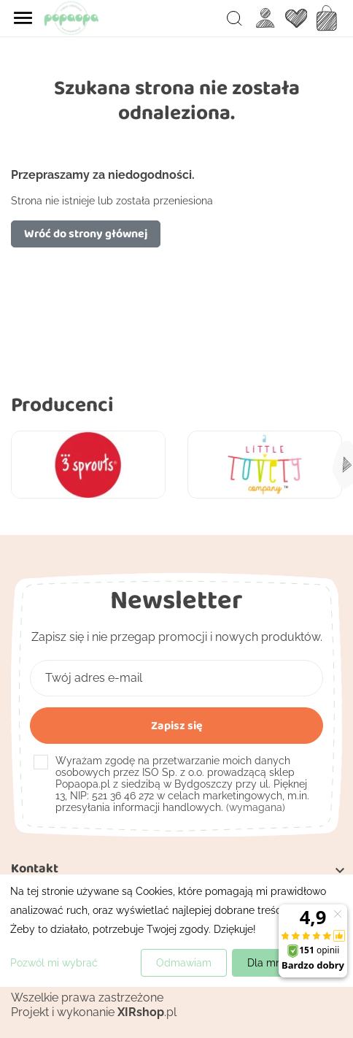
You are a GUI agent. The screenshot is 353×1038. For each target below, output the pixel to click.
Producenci (62, 404)
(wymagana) (182, 784)
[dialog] (176, 930)
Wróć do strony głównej (85, 233)
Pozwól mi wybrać (54, 963)
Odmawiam (184, 963)
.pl (146, 1012)
